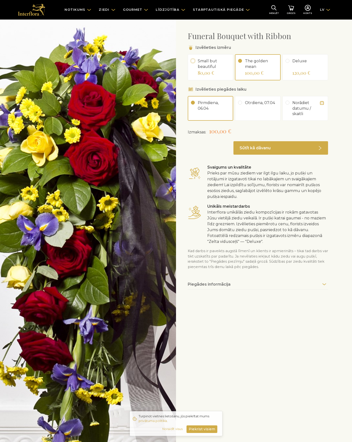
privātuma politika (153, 421)
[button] (280, 148)
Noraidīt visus (172, 429)
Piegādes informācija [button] (209, 284)
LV (322, 9)
